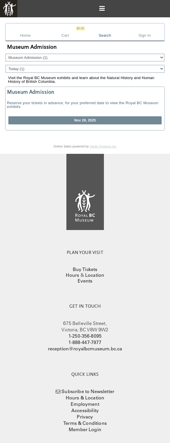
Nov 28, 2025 (85, 120)
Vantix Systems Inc (103, 146)
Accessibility (85, 410)
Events (85, 281)
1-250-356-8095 (85, 336)
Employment (85, 404)
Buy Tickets (85, 269)
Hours (72, 275)
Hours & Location (85, 398)
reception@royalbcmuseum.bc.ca (85, 349)
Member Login (85, 429)
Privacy (85, 417)
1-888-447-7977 (84, 342)
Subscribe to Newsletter (87, 391)
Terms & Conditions (85, 423)
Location (94, 275)
